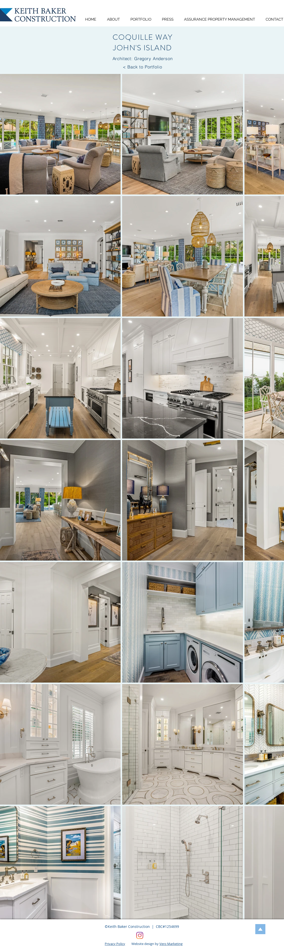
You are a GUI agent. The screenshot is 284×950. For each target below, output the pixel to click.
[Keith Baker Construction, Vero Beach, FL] (139, 935)
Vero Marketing (171, 943)
